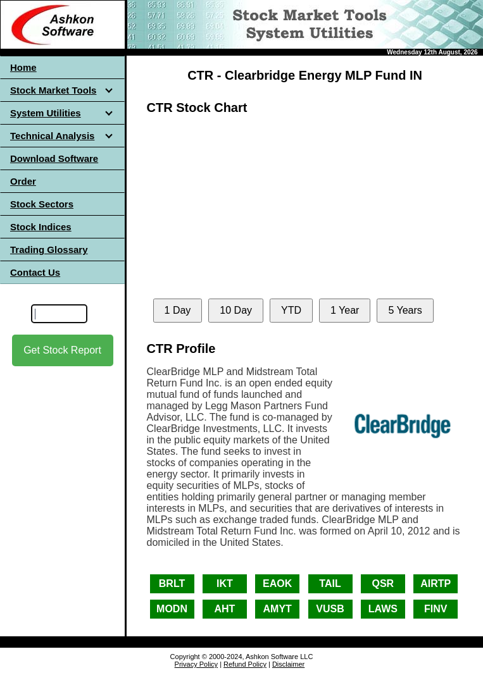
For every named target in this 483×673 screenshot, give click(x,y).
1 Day (178, 310)
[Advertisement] (62, 480)
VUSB (330, 608)
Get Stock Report (62, 350)
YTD (291, 310)
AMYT (277, 608)
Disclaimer (288, 664)
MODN (171, 608)
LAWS (383, 608)
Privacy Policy (196, 664)
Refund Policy (245, 664)
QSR (383, 583)
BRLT (172, 583)
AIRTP (435, 583)
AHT (224, 608)
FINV (435, 608)
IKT (224, 583)
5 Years (405, 310)
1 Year (344, 310)
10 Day (236, 310)
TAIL (330, 583)
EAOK (277, 583)
